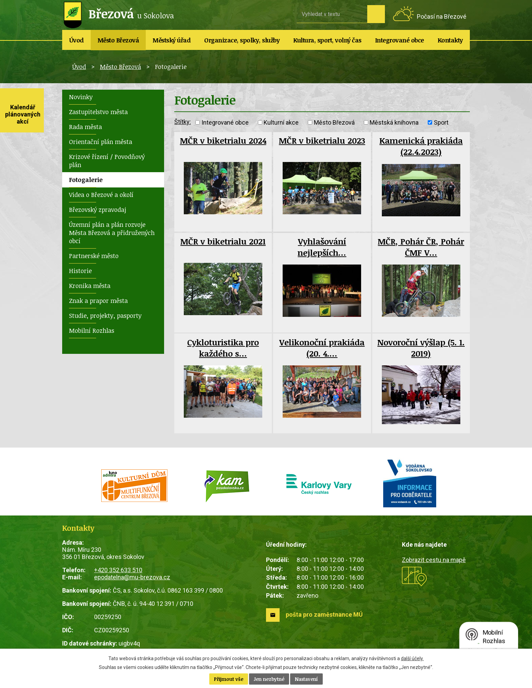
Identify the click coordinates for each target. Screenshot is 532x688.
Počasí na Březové (441, 16)
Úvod (76, 40)
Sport (441, 122)
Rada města (85, 127)
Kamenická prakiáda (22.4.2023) (421, 146)
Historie (80, 271)
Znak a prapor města (98, 300)
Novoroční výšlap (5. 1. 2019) (421, 348)
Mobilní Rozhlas (91, 330)
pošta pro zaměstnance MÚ (324, 614)
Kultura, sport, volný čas (327, 40)
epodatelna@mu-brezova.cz (132, 577)
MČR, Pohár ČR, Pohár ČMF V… (421, 247)
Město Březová (118, 40)
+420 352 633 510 (118, 570)
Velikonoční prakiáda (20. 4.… (322, 348)
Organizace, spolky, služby (242, 40)
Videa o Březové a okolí (101, 195)
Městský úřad (172, 40)
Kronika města (89, 286)
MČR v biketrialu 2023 (322, 140)
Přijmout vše (228, 679)
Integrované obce (399, 40)
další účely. (412, 658)
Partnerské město (94, 256)
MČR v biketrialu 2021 (223, 241)
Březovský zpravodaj (97, 209)
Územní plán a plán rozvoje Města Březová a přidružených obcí (112, 232)
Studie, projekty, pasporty (105, 315)
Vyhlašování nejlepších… (322, 247)
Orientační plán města (100, 142)
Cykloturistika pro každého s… (223, 348)
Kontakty (450, 40)
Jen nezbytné (269, 679)
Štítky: (182, 121)
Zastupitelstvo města (98, 112)
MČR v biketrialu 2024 (223, 140)
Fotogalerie (86, 180)
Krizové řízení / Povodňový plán (107, 160)
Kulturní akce (281, 122)
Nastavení (306, 679)
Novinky (81, 97)
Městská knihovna (394, 122)
